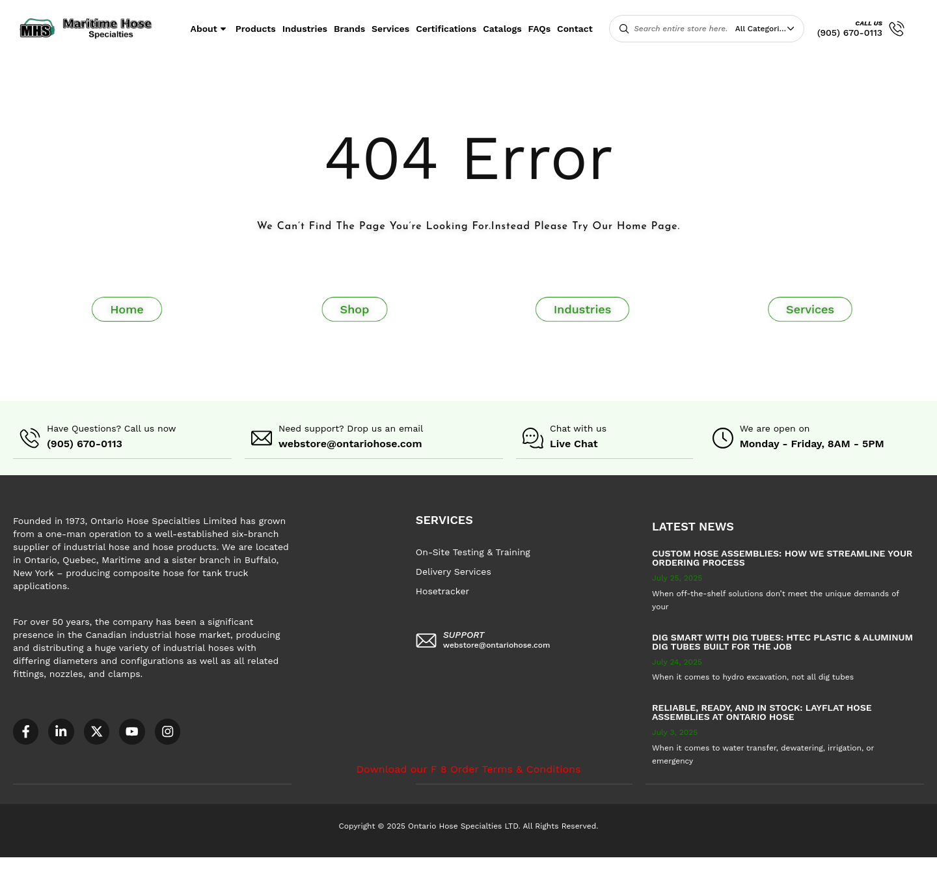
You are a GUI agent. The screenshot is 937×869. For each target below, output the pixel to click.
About (210, 28)
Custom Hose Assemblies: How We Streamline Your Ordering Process (782, 557)
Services (390, 28)
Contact (575, 28)
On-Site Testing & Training (473, 551)
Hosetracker (442, 590)
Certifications (446, 28)
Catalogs (502, 28)
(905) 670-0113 (849, 32)
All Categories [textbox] (761, 28)
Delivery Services (453, 571)
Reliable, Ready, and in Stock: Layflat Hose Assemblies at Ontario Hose (762, 711)
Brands (349, 28)
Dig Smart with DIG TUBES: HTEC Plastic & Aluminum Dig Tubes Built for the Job (782, 641)
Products (256, 28)
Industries (304, 28)
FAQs (539, 28)
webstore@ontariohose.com (350, 443)
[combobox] (767, 29)
